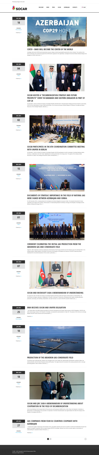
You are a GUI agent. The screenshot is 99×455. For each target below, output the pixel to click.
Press (53, 7)
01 (18, 217)
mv (20, 32)
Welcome (41, 7)
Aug (17, 262)
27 (18, 425)
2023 (20, 18)
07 (18, 266)
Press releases (19, 29)
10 (18, 331)
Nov (17, 164)
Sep (17, 213)
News (47, 7)
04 (18, 68)
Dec (17, 18)
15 (18, 168)
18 (18, 22)
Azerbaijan (67, 7)
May (17, 372)
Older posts (83, 438)
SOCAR (59, 7)
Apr (17, 421)
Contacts (75, 7)
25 (18, 312)
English (84, 7)
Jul (17, 308)
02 (18, 120)
